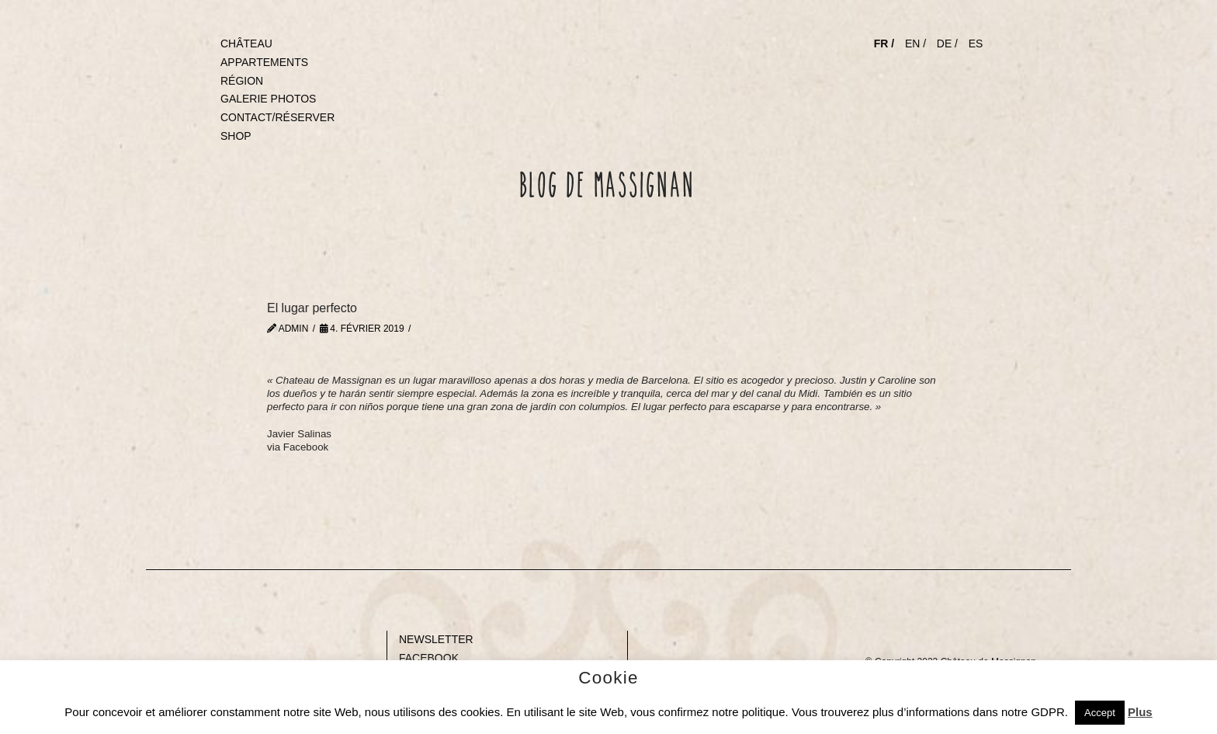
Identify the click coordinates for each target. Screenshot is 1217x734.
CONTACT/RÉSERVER (277, 117)
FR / (884, 43)
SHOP (235, 136)
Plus (1140, 711)
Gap (642, 639)
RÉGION (241, 81)
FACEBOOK (429, 658)
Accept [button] (1099, 712)
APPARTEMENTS (264, 62)
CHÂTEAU (246, 43)
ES (976, 43)
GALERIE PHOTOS (268, 98)
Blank (159, 639)
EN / (915, 43)
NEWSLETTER (436, 639)
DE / (947, 43)
